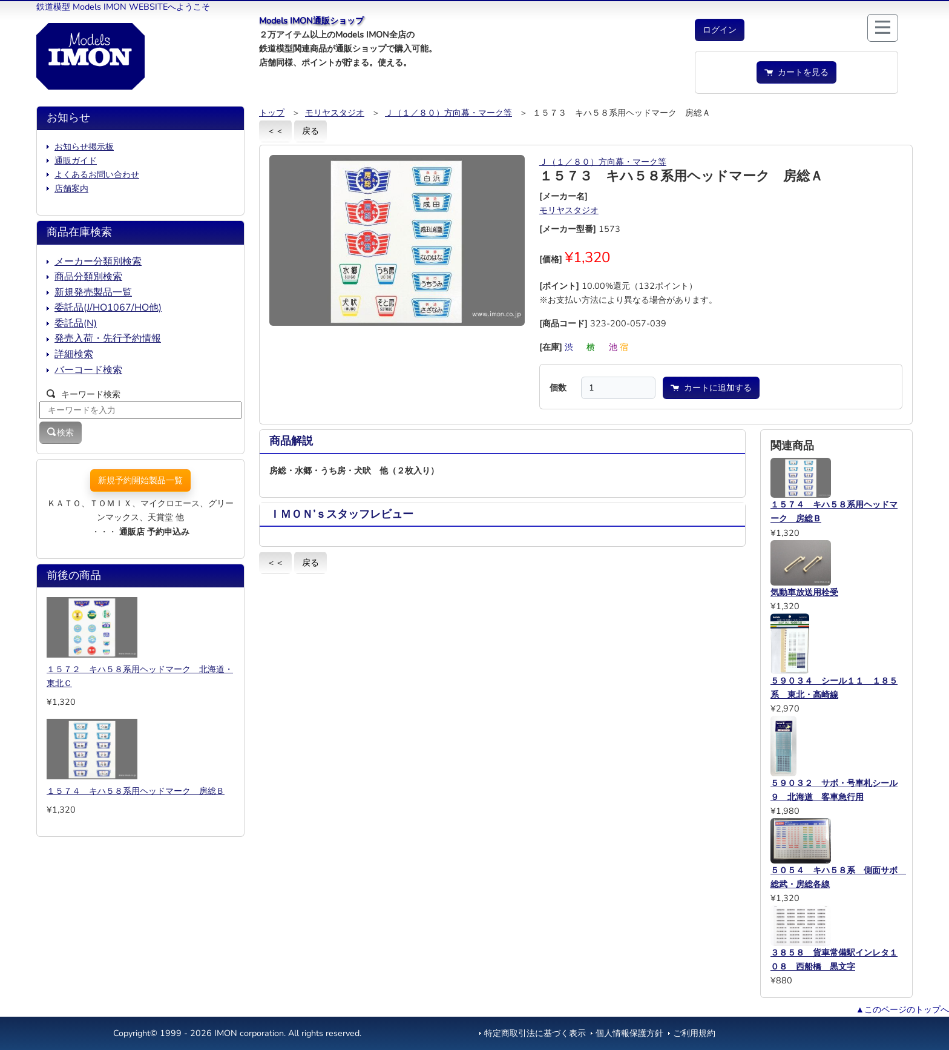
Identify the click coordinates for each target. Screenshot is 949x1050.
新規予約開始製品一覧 (140, 480)
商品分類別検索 (88, 276)
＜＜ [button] (275, 131)
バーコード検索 (88, 370)
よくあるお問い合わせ (96, 174)
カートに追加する (711, 387)
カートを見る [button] (796, 72)
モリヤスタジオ (334, 113)
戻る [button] (310, 131)
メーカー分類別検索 (98, 261)
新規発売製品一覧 (93, 292)
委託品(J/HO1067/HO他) (108, 307)
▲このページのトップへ (902, 1009)
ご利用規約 (694, 1033)
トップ (271, 113)
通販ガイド (75, 160)
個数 (558, 387)
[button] (719, 30)
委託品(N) (75, 323)
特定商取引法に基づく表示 (535, 1033)
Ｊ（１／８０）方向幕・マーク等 (448, 113)
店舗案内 (71, 188)
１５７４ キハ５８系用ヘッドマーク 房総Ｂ (136, 791)
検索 (60, 432)
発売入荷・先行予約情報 (107, 338)
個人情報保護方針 (629, 1033)
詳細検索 (73, 354)
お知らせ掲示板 (84, 146)
